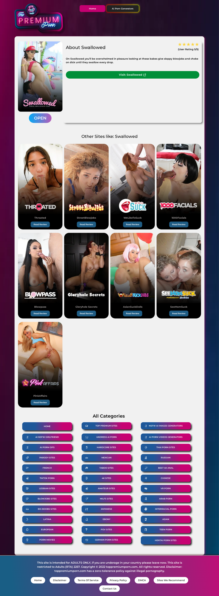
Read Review (40, 224)
